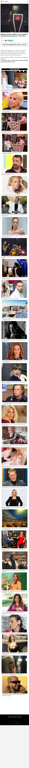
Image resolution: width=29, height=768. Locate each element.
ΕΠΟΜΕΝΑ (8, 740)
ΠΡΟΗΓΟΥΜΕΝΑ (4, 740)
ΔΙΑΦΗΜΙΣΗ (9, 759)
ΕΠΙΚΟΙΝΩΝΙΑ (14, 759)
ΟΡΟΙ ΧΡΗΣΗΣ (19, 759)
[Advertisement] (14, 7)
